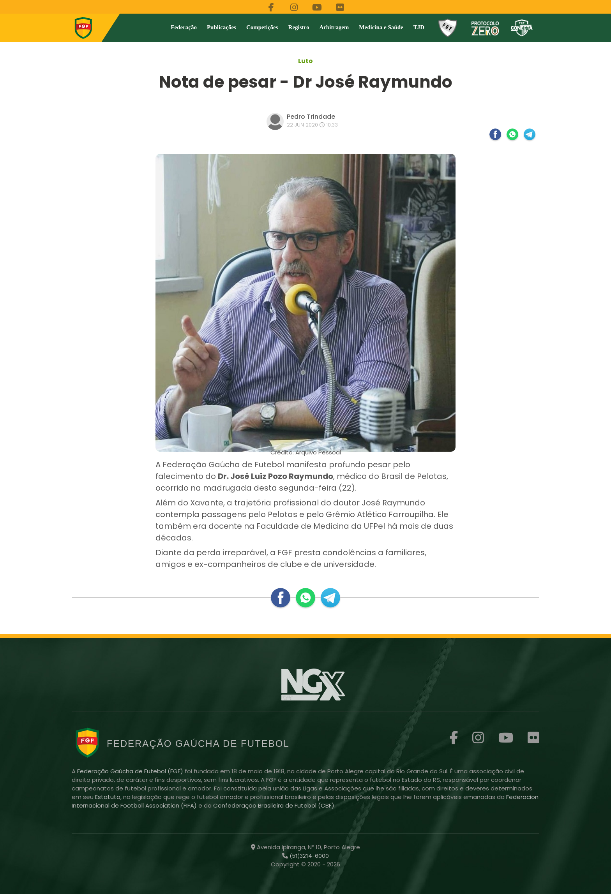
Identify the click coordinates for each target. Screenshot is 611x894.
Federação (184, 27)
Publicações (221, 27)
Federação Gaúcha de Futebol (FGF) (131, 771)
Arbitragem (334, 27)
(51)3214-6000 (308, 855)
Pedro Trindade (311, 116)
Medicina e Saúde (381, 27)
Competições (262, 27)
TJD (418, 27)
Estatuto (107, 797)
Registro (298, 27)
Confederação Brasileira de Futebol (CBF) (273, 805)
